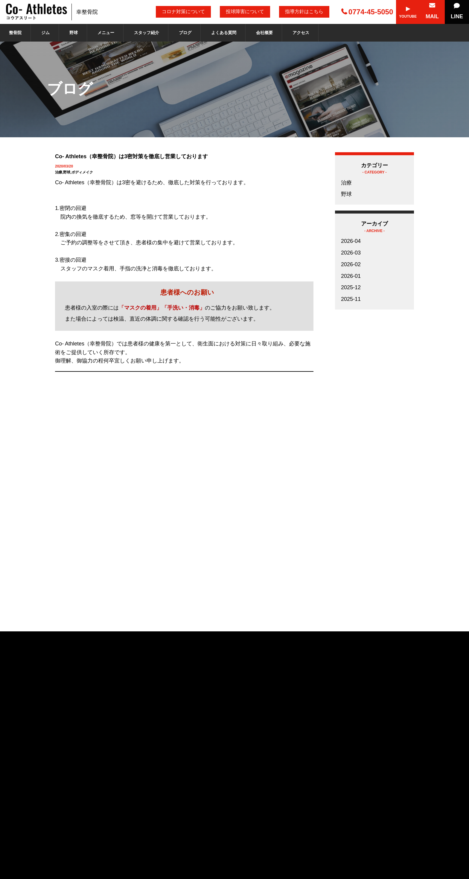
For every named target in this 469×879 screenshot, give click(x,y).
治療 (346, 183)
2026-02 (351, 264)
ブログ (185, 32)
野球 (73, 32)
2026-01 (351, 276)
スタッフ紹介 (146, 32)
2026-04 (351, 241)
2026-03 (351, 253)
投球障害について (245, 11)
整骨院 (15, 32)
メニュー (106, 32)
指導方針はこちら (304, 11)
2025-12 (351, 287)
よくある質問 (223, 32)
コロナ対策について (183, 11)
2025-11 (351, 299)
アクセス (301, 32)
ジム (45, 32)
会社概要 (264, 32)
